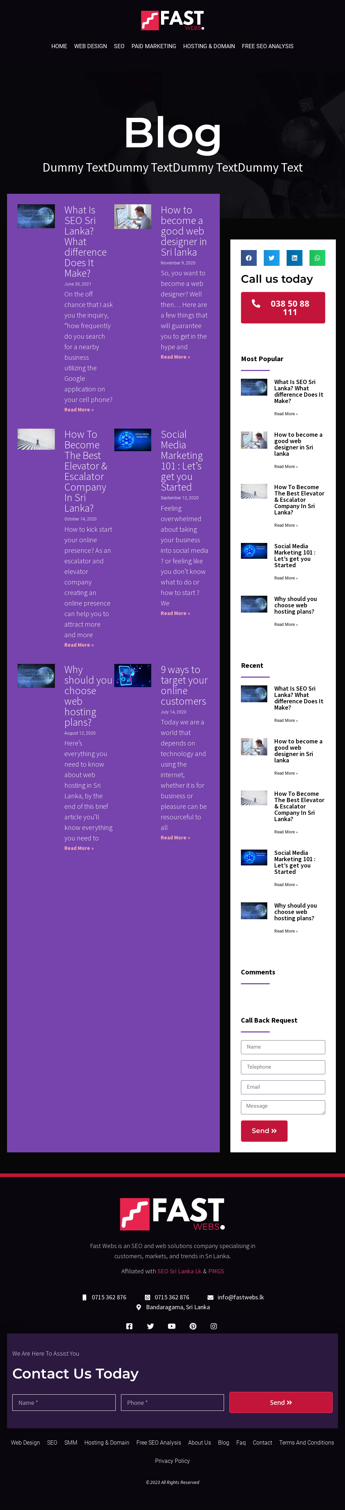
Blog (223, 1442)
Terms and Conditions (306, 1442)
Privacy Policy (172, 1461)
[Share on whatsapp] (317, 258)
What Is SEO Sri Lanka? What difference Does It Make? (85, 241)
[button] (283, 308)
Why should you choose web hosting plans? (88, 696)
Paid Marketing (154, 46)
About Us (199, 1442)
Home (59, 46)
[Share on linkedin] (294, 258)
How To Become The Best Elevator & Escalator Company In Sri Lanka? (85, 470)
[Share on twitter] (272, 258)
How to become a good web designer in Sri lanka (184, 230)
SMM (70, 1442)
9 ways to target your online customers (184, 685)
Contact (262, 1442)
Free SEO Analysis (268, 46)
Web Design (90, 46)
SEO (119, 46)
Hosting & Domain (209, 46)
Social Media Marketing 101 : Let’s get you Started (182, 460)
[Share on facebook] (249, 258)
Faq (241, 1442)
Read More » (79, 409)
